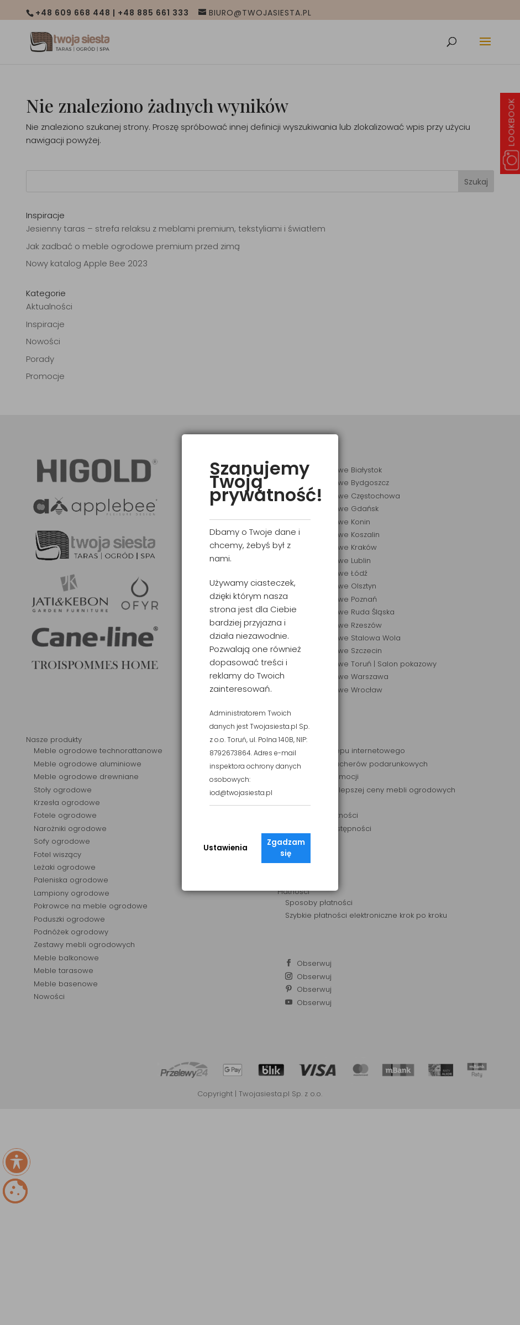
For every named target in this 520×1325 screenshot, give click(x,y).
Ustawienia (225, 848)
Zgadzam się (286, 848)
